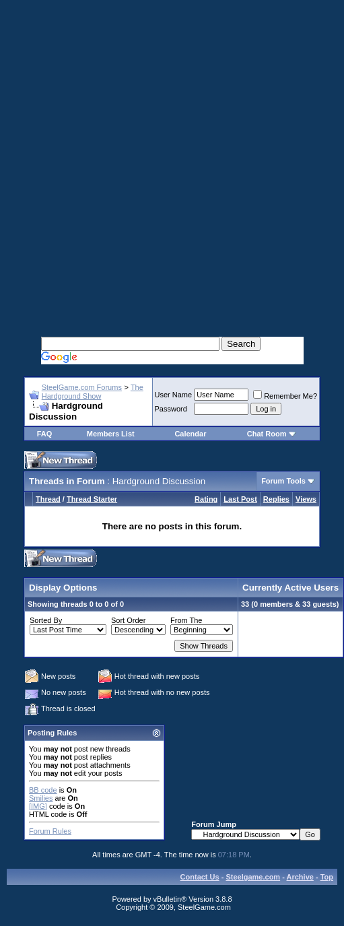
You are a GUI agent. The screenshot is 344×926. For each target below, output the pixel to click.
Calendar (190, 434)
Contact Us (199, 877)
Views (306, 499)
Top (326, 877)
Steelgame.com (253, 877)
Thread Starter (92, 499)
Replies (276, 499)
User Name (174, 395)
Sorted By (46, 620)
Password (171, 409)
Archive (300, 877)
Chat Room (268, 434)
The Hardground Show (92, 391)
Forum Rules (50, 831)
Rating (206, 499)
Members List (111, 434)
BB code (43, 790)
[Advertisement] (168, 153)
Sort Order (128, 620)
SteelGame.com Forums (82, 387)
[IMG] (38, 806)
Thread (48, 499)
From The (186, 620)
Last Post (240, 499)
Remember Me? (285, 396)
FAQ (45, 434)
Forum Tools (283, 481)
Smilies (41, 798)
